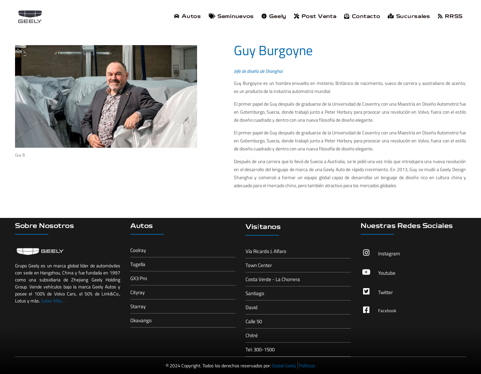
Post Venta (315, 16)
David (252, 307)
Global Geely (284, 365)
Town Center (259, 265)
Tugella (137, 264)
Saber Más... (53, 300)
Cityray (137, 292)
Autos (187, 16)
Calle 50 (254, 321)
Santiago (255, 293)
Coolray (138, 250)
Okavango (141, 320)
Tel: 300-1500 (260, 349)
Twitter (385, 292)
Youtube (386, 273)
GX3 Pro (138, 278)
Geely (274, 16)
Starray (138, 306)
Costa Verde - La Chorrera (273, 279)
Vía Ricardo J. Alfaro (266, 251)
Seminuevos (231, 16)
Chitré (252, 335)
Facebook (387, 310)
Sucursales (409, 16)
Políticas (307, 365)
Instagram (389, 253)
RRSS (450, 16)
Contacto (362, 16)
